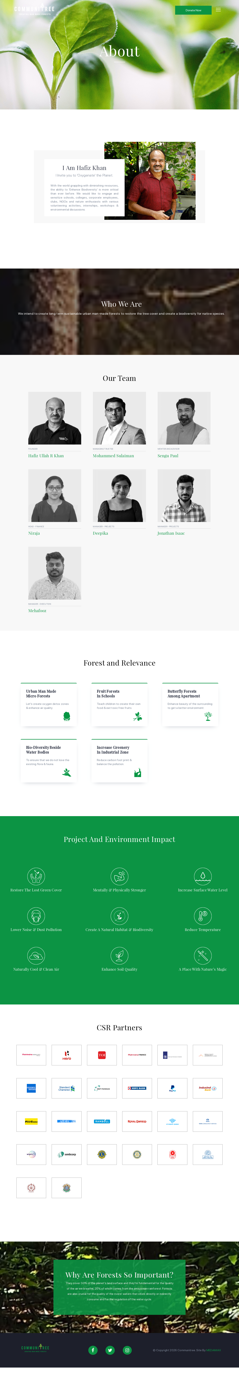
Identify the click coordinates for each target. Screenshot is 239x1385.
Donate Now (193, 10)
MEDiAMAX (213, 1350)
